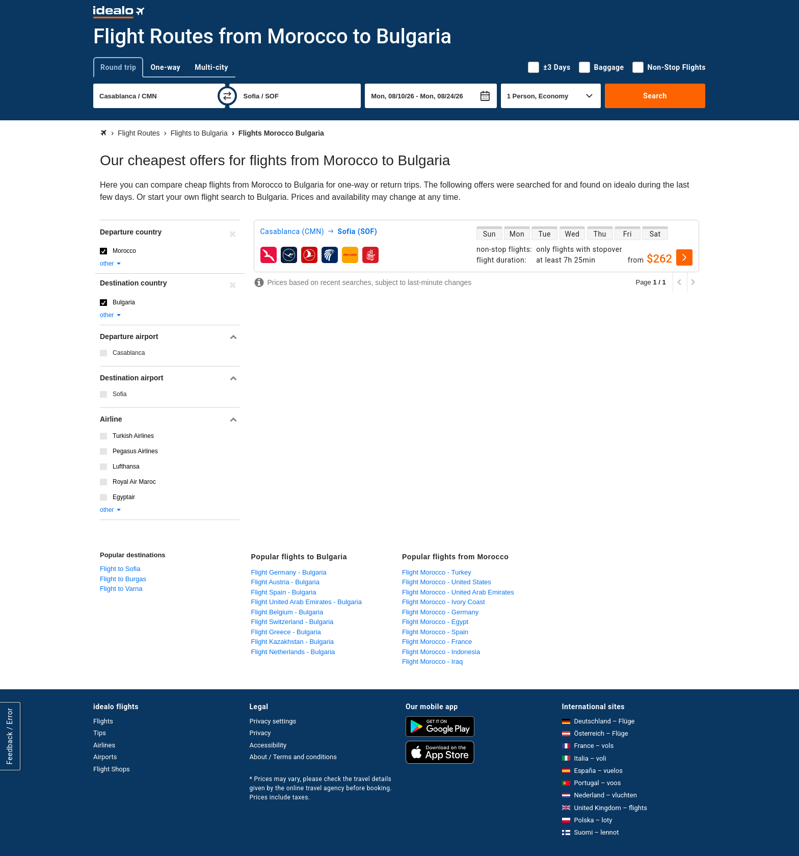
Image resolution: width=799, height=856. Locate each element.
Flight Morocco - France (437, 641)
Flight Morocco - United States (446, 582)
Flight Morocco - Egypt (435, 622)
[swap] (227, 96)
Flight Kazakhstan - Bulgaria (292, 641)
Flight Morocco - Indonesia (441, 652)
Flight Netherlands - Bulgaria (293, 652)
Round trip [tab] (118, 67)
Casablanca (129, 352)
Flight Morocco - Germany (440, 612)
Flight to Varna (121, 588)
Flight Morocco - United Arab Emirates (458, 592)
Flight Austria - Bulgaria (285, 582)
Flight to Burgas (123, 579)
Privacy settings (273, 721)
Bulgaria (124, 302)
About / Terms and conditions (293, 757)
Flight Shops (111, 769)
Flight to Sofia (120, 569)
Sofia (119, 394)
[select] (684, 257)
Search (655, 96)
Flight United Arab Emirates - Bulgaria (306, 602)
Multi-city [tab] (211, 67)
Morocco (124, 250)
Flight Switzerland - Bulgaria (292, 622)
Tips (99, 733)
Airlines (104, 745)
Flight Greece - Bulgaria (286, 632)
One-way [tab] (165, 67)
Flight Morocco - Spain (435, 632)
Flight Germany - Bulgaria (289, 572)
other (111, 263)
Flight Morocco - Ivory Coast (443, 602)
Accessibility (268, 745)
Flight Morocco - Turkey (436, 572)
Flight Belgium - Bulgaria (287, 612)
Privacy (260, 733)
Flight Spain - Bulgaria (283, 592)
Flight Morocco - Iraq (432, 661)
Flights (103, 721)
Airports (105, 757)
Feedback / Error (10, 736)
